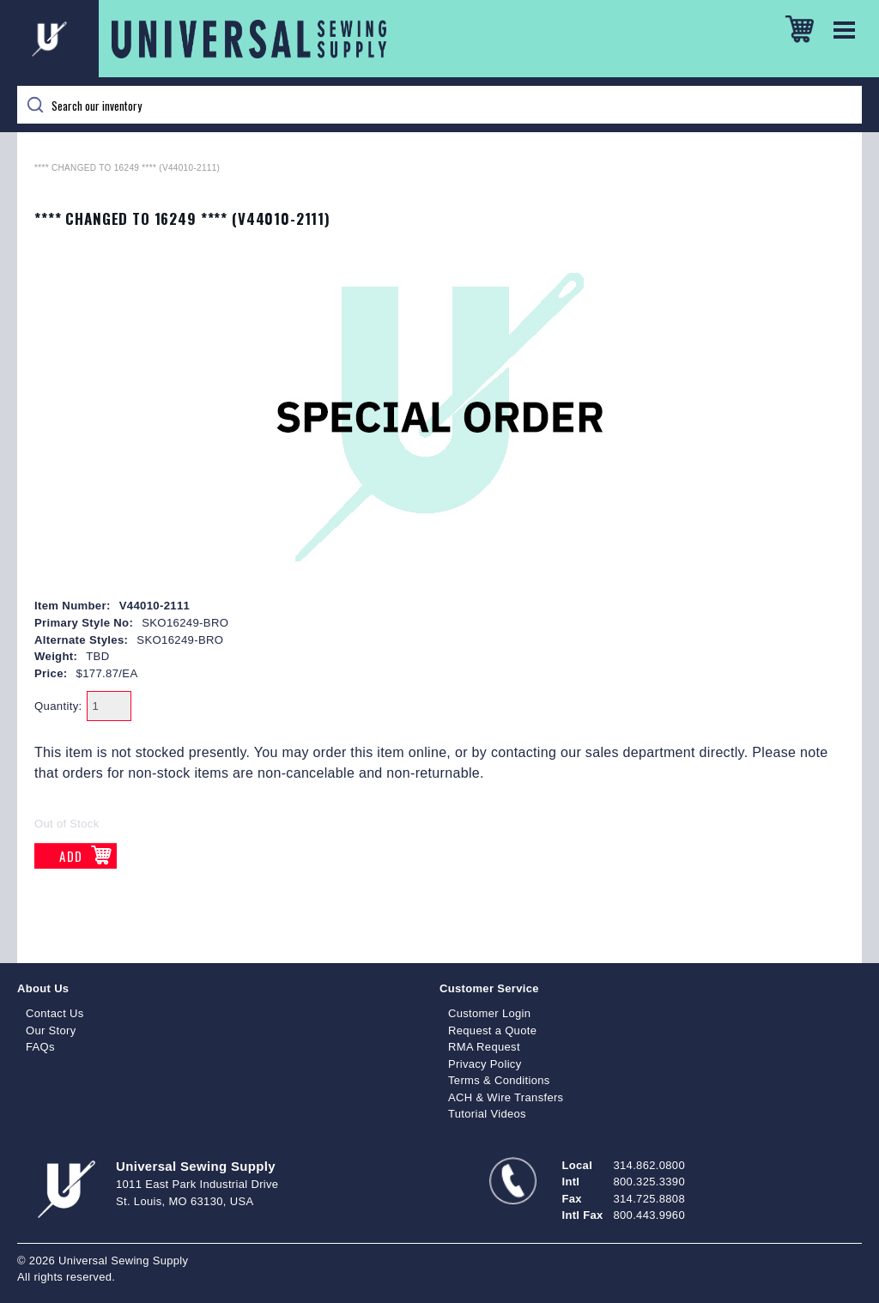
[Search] (439, 105)
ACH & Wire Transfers (505, 1097)
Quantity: (58, 706)
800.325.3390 (649, 1181)
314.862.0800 (649, 1165)
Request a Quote (492, 1030)
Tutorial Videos (487, 1113)
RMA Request (484, 1046)
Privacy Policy (485, 1064)
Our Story (51, 1030)
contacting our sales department (593, 752)
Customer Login (489, 1013)
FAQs (40, 1046)
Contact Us (55, 1013)
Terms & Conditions (499, 1080)
